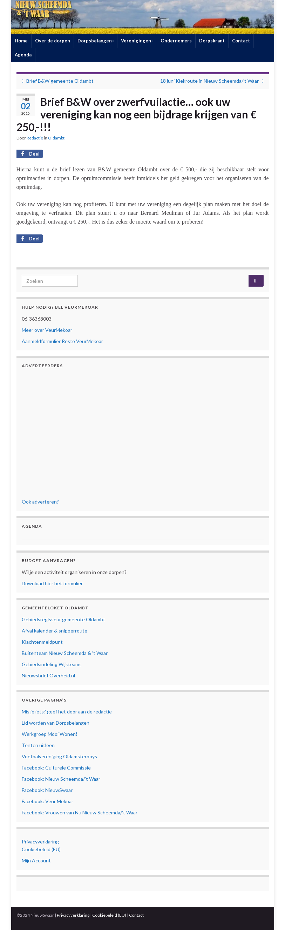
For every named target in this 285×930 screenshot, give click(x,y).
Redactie (35, 138)
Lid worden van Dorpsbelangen (55, 723)
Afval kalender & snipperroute (54, 631)
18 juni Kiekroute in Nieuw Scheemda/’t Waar (209, 81)
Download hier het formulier (52, 583)
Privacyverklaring (40, 841)
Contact (241, 40)
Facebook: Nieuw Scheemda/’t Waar (61, 779)
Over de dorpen (52, 40)
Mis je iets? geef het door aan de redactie (67, 711)
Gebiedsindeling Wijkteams (52, 664)
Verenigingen (137, 40)
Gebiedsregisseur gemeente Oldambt (63, 619)
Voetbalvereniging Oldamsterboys (59, 756)
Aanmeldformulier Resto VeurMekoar (62, 341)
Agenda (23, 54)
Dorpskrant (212, 40)
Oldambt (56, 138)
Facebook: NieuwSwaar (47, 790)
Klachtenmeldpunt (42, 642)
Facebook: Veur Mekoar (47, 801)
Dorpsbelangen (95, 40)
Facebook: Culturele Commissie (56, 768)
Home (21, 40)
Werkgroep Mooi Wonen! (49, 734)
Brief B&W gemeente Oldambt (60, 81)
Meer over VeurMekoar (47, 330)
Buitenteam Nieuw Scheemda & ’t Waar (65, 653)
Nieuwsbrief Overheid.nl (48, 675)
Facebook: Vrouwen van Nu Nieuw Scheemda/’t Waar (79, 812)
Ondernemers (176, 40)
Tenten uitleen (38, 745)
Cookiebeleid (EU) (41, 849)
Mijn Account (36, 860)
